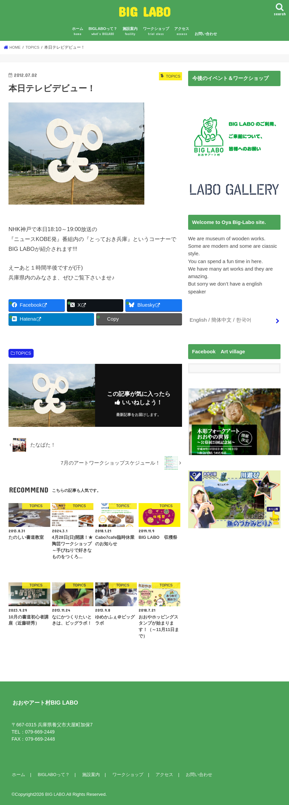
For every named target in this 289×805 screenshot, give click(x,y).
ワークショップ (156, 31)
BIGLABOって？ (103, 31)
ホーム (77, 31)
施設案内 (130, 31)
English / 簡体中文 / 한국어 (219, 319)
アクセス (181, 31)
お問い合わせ (206, 34)
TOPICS (23, 353)
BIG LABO (144, 11)
